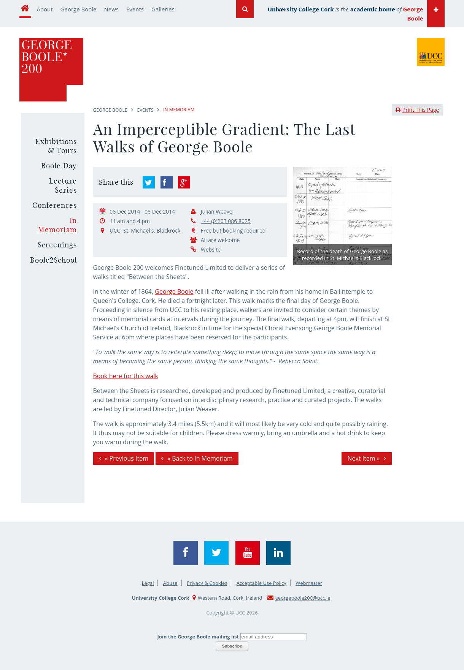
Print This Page (417, 109)
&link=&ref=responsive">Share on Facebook (166, 182)
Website (211, 249)
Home (25, 9)
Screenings (57, 244)
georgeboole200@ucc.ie (302, 597)
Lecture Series (63, 185)
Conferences (54, 205)
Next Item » (363, 458)
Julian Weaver (218, 211)
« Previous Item (126, 458)
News (111, 9)
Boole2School (53, 260)
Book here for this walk (125, 376)
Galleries (163, 9)
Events (135, 9)
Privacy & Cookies (207, 583)
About (44, 9)
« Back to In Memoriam (200, 458)
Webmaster (309, 583)
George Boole (78, 9)
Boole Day (59, 165)
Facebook (185, 553)
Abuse (170, 583)
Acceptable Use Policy (261, 583)
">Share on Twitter (149, 182)
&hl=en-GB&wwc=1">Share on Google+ (184, 182)
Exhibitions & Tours (56, 146)
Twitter (216, 553)
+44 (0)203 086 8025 (226, 221)
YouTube (247, 553)
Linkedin (278, 553)
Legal (148, 583)
